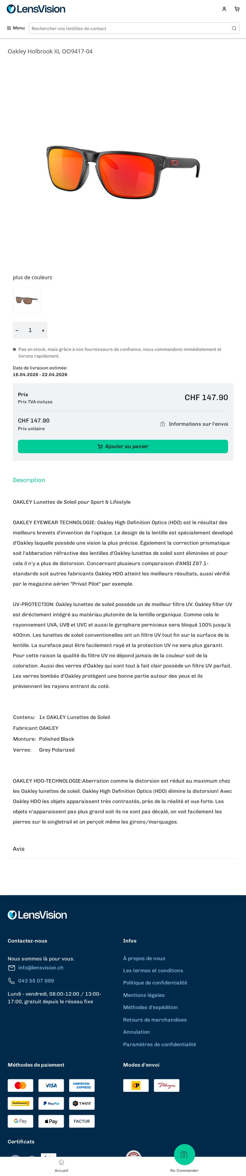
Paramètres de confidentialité (159, 1044)
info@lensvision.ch (36, 968)
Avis (19, 848)
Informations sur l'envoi (193, 424)
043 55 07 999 (31, 981)
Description (29, 480)
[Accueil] (61, 1162)
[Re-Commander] (184, 1154)
